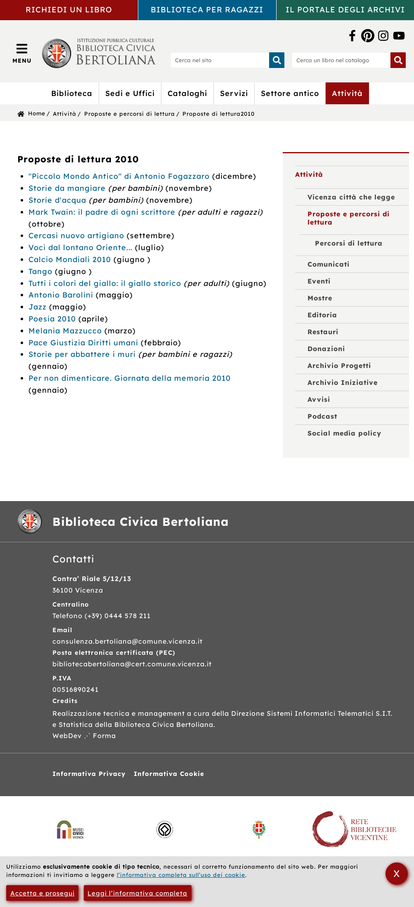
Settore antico (290, 93)
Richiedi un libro (69, 9)
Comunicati (329, 264)
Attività (347, 93)
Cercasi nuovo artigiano (77, 235)
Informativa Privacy (88, 774)
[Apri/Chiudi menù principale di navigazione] (22, 53)
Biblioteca (71, 93)
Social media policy (344, 433)
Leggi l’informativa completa (137, 893)
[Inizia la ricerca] (277, 60)
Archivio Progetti (339, 365)
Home (36, 113)
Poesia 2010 (52, 318)
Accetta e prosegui (42, 893)
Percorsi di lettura (349, 243)
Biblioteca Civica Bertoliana (140, 521)
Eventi (319, 281)
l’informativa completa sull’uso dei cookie (181, 874)
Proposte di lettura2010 (218, 113)
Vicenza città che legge (351, 197)
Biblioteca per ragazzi (207, 9)
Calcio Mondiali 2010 (69, 259)
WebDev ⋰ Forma (84, 735)
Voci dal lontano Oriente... (81, 247)
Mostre (320, 298)
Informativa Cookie (169, 774)
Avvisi (319, 399)
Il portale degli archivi (345, 9)
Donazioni (326, 349)
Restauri (323, 332)
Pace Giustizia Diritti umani (84, 342)
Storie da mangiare (68, 188)
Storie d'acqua (58, 200)
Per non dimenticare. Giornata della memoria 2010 (129, 378)
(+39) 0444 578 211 (118, 616)
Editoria (322, 315)
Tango (40, 271)
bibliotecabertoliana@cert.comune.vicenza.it (132, 664)
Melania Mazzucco (66, 330)
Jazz (37, 307)
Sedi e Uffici (130, 93)
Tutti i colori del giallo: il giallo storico (104, 283)
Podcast (322, 416)
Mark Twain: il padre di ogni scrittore (101, 212)
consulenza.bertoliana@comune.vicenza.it (127, 641)
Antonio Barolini (60, 295)
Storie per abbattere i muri (83, 354)
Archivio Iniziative (343, 382)
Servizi (234, 93)
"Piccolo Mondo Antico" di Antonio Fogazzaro (119, 176)
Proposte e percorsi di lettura (129, 113)
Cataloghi (187, 93)
